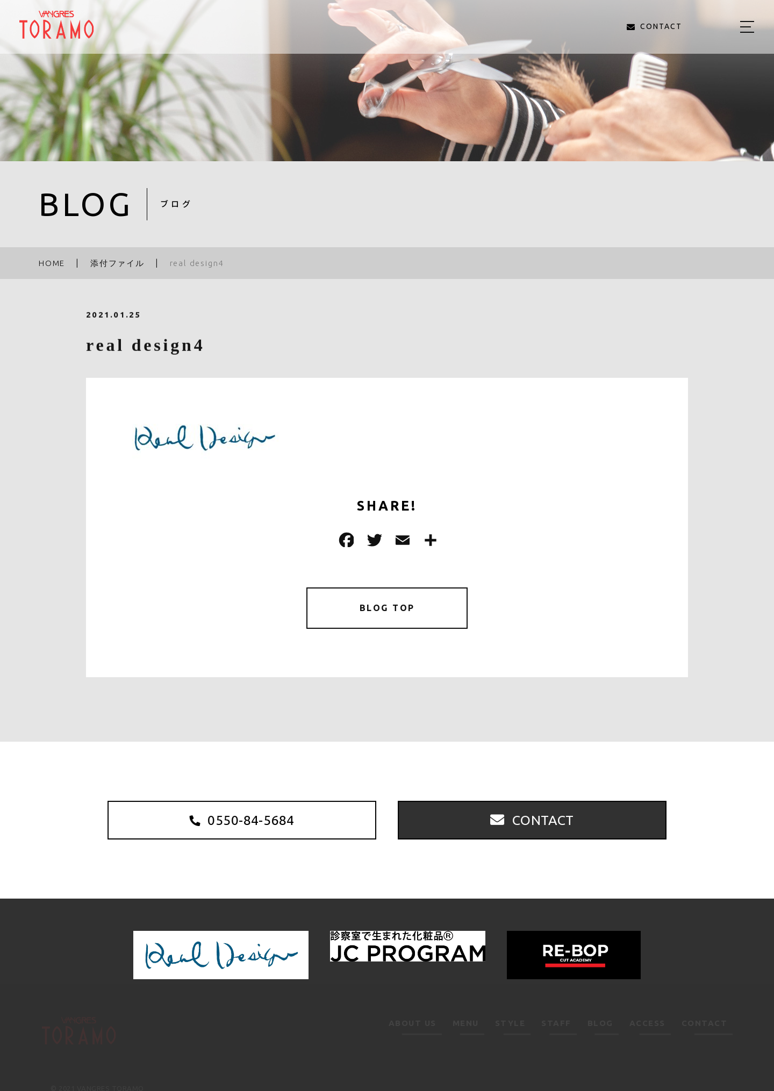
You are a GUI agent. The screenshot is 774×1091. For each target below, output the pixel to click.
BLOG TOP (387, 610)
